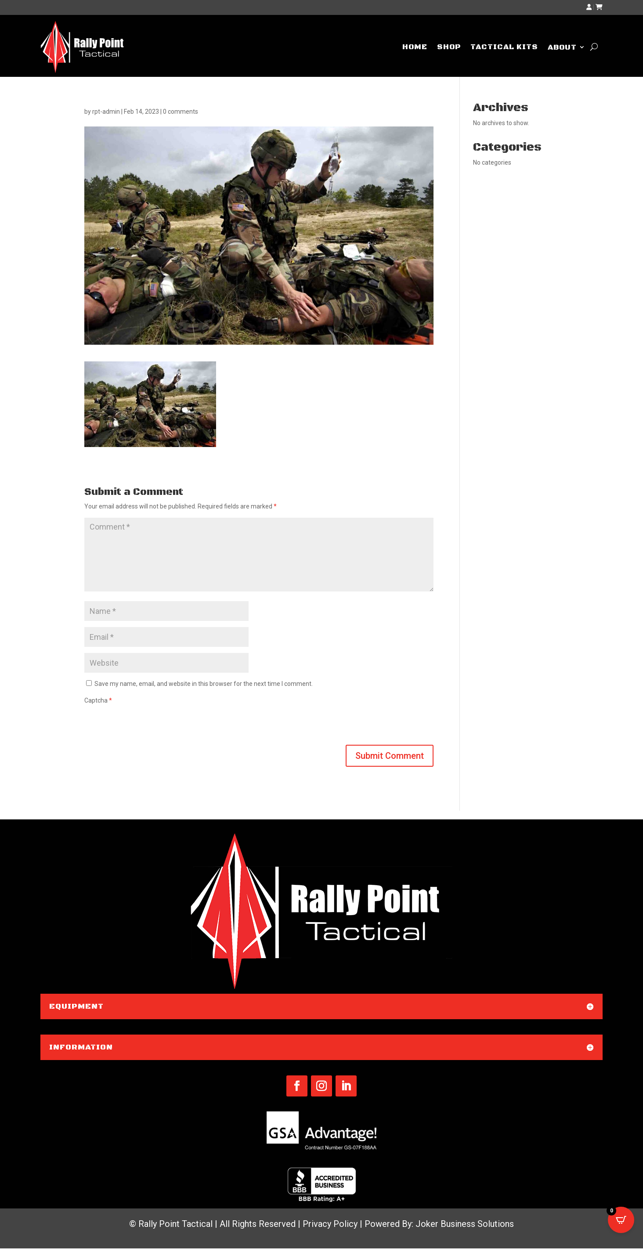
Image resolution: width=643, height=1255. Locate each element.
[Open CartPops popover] (621, 1220)
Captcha (98, 700)
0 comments (180, 111)
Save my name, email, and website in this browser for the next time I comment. (203, 683)
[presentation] (151, 723)
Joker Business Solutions (464, 1224)
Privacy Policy (330, 1224)
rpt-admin (106, 111)
